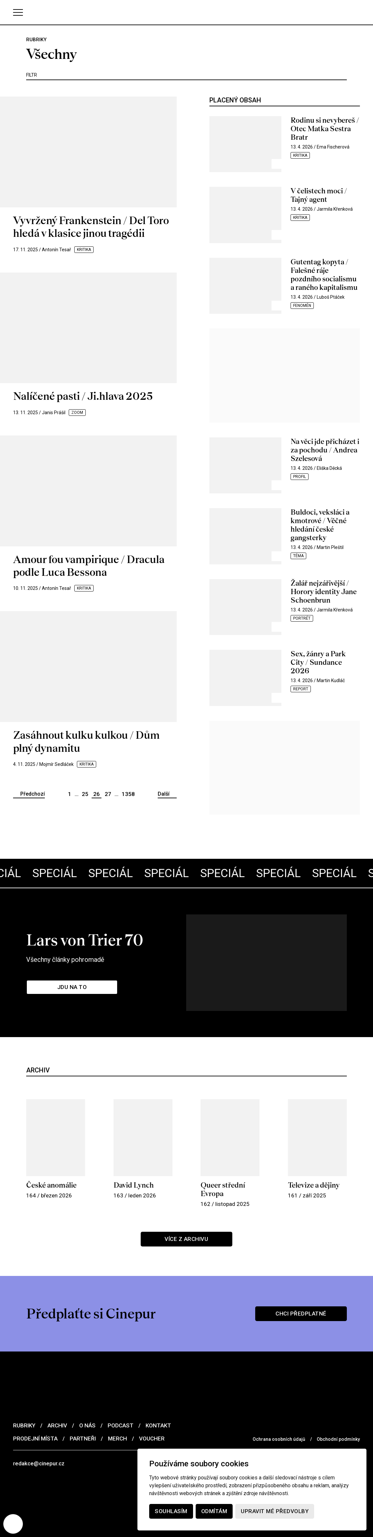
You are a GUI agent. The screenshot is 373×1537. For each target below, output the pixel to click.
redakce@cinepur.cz (38, 1463)
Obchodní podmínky (338, 1438)
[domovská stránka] (186, 12)
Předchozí (32, 794)
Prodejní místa (35, 1438)
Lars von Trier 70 (84, 939)
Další (163, 794)
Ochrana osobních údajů (279, 1438)
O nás (87, 1425)
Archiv (57, 1425)
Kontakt (158, 1425)
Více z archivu (186, 1238)
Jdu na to (72, 987)
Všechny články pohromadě (65, 959)
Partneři (83, 1438)
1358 (128, 794)
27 (108, 794)
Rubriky (24, 1425)
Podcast (120, 1425)
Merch (117, 1438)
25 (85, 794)
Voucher (152, 1438)
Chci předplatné (301, 1313)
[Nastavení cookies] (13, 1524)
